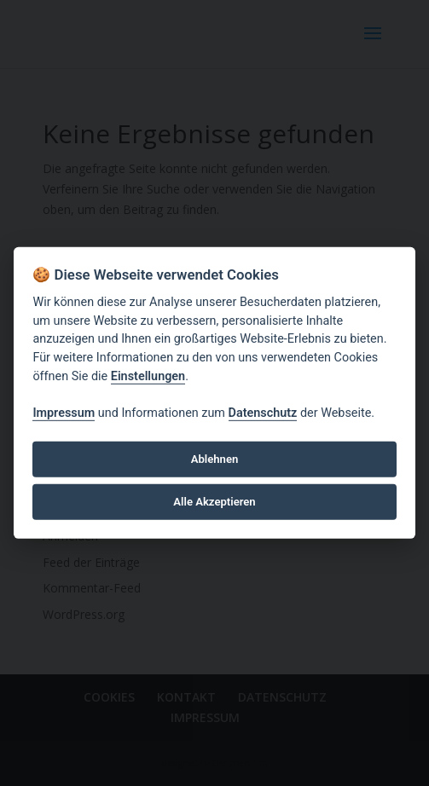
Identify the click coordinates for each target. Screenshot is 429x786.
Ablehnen (215, 459)
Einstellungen (148, 375)
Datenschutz (263, 413)
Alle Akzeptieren (214, 501)
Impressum (63, 413)
